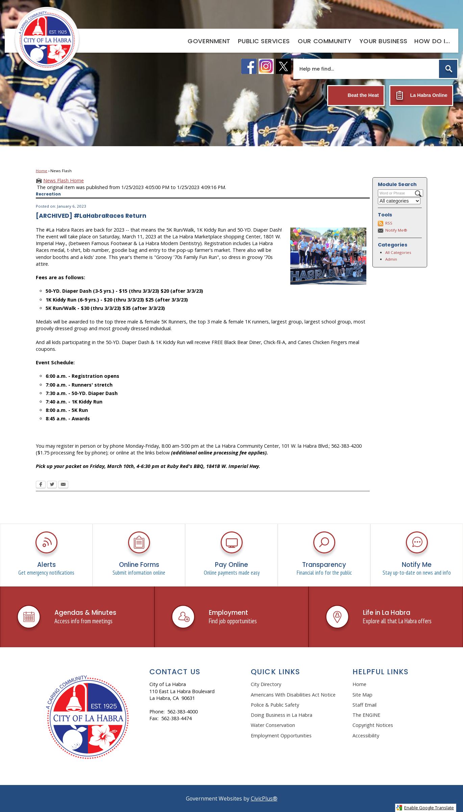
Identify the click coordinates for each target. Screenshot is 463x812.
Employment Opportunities (281, 735)
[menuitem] (209, 41)
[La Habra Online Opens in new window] (421, 95)
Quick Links (275, 671)
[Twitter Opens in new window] (52, 485)
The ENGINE (366, 715)
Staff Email (364, 705)
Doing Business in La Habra (281, 715)
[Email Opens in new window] (63, 485)
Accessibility (365, 735)
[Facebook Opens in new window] (41, 485)
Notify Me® (396, 230)
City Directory (266, 684)
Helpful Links (380, 671)
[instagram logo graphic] (266, 66)
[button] (448, 69)
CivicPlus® (264, 798)
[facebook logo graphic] (249, 66)
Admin (391, 259)
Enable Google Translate (425, 808)
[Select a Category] (399, 201)
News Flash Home (63, 180)
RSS (388, 223)
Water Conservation (273, 725)
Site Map (362, 694)
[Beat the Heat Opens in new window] (356, 95)
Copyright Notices (372, 725)
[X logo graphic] (283, 66)
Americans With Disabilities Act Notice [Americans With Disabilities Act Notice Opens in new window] (293, 694)
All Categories (398, 252)
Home (41, 170)
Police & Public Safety (275, 705)
